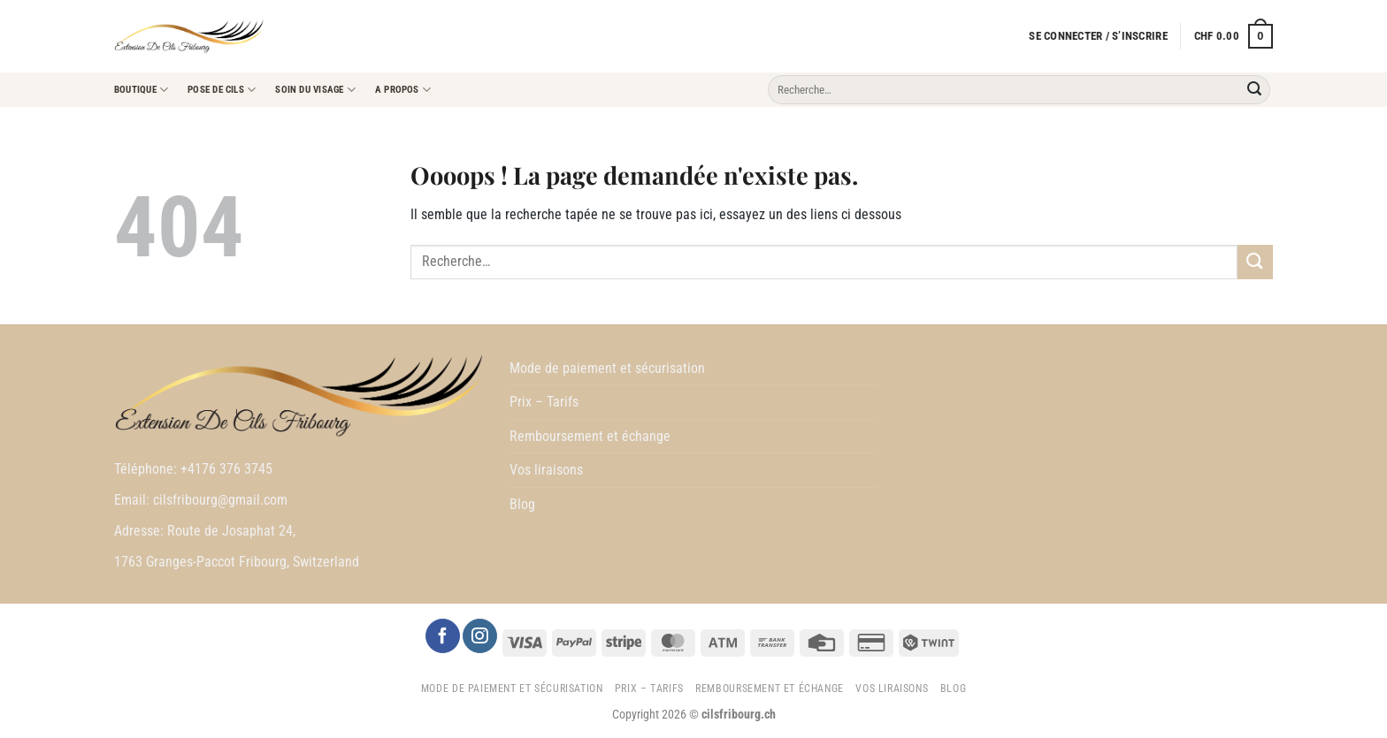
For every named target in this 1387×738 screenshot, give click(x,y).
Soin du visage (315, 89)
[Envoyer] (1254, 90)
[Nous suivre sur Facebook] (442, 636)
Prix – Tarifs (544, 401)
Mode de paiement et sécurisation (607, 368)
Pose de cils (222, 89)
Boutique (141, 89)
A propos (403, 89)
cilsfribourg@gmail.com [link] (220, 499)
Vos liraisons (546, 469)
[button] (1098, 36)
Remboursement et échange (590, 436)
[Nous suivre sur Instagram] (479, 636)
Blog (522, 504)
